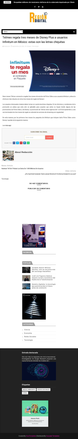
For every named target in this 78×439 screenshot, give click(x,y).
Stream (29, 46)
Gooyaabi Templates (52, 436)
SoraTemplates (31, 436)
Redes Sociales (30, 336)
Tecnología (35, 46)
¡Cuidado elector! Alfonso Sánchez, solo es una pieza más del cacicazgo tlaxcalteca (43, 269)
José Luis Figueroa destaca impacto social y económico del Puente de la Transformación (43, 277)
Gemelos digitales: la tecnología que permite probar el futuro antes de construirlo (44, 286)
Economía (28, 333)
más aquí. (8, 125)
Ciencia (27, 330)
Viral (25, 393)
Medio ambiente (29, 389)
